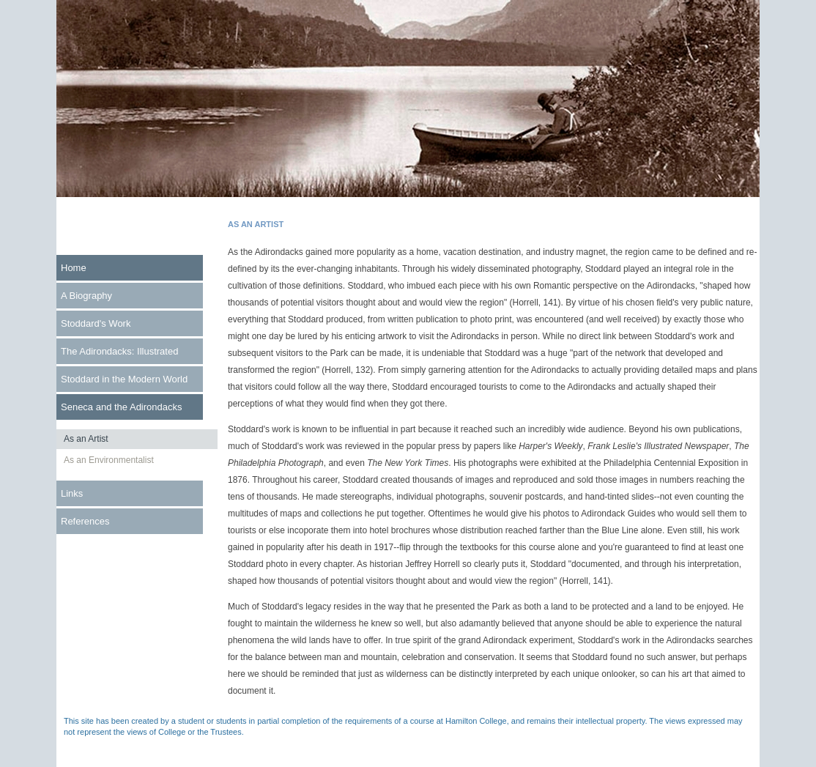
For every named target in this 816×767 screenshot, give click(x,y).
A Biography (86, 295)
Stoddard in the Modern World (124, 379)
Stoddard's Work (95, 323)
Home (73, 267)
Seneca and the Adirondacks (121, 406)
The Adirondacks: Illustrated (119, 351)
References (85, 521)
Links (72, 493)
